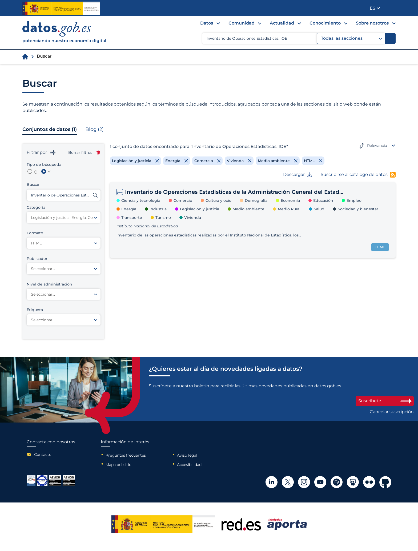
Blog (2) (94, 129)
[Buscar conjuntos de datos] (64, 195)
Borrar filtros (84, 152)
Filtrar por (41, 152)
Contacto (42, 454)
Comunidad (241, 23)
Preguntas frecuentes (126, 455)
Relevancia (377, 145)
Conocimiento (325, 23)
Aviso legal (187, 455)
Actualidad (282, 23)
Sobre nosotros (372, 23)
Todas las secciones (351, 38)
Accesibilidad (189, 464)
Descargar (297, 174)
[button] (375, 8)
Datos (206, 23)
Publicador (392, 8)
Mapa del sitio (118, 464)
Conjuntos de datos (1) (49, 129)
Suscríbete (384, 400)
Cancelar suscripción (392, 411)
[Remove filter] (135, 160)
